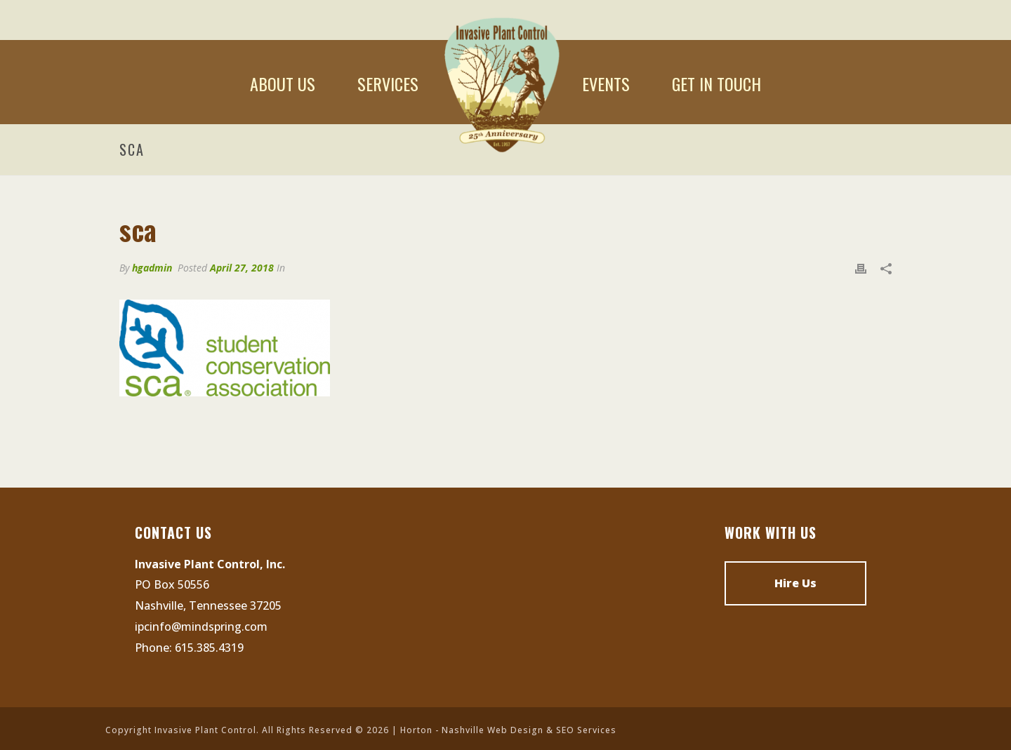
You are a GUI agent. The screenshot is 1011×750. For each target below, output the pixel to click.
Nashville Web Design (492, 730)
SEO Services (586, 730)
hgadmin (152, 267)
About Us (282, 83)
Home (500, 83)
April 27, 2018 (242, 267)
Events (606, 83)
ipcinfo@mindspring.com (201, 626)
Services (387, 83)
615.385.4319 (209, 647)
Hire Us (795, 583)
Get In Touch (716, 83)
